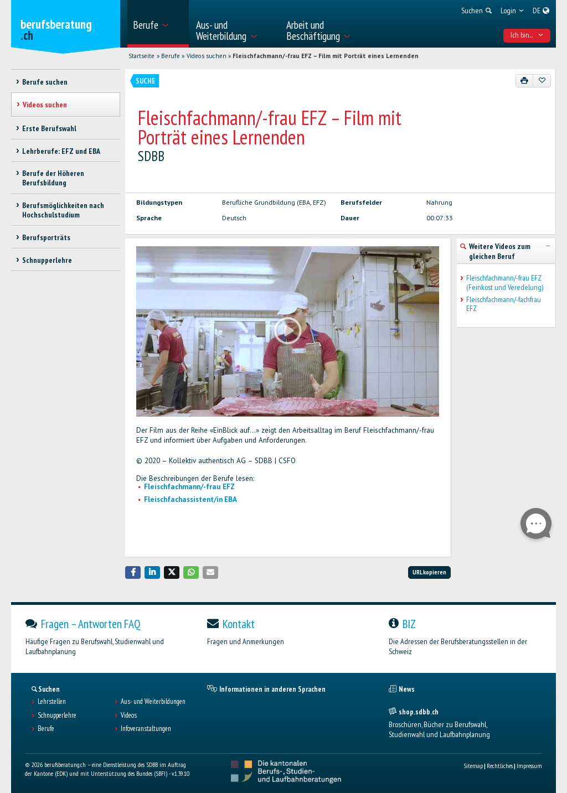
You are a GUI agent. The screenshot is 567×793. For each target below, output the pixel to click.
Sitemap (473, 765)
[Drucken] (524, 81)
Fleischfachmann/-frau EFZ (189, 486)
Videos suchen (206, 56)
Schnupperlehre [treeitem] (47, 260)
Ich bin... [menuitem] (527, 35)
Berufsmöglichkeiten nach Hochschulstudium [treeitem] (63, 210)
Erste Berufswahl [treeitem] (49, 128)
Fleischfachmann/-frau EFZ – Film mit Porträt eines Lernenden (326, 56)
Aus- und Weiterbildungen (153, 701)
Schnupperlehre (57, 715)
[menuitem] (158, 24)
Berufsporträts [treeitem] (46, 237)
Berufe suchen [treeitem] (45, 82)
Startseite (141, 56)
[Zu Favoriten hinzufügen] (541, 81)
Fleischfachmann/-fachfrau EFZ (503, 304)
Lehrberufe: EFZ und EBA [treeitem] (61, 151)
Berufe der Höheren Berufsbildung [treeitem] (53, 178)
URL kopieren (429, 572)
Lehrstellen (52, 701)
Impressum (529, 765)
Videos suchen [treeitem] (45, 105)
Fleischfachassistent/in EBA (190, 499)
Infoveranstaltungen (146, 728)
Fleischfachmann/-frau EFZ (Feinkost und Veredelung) (504, 282)
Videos (129, 715)
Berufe (170, 56)
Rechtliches (500, 765)
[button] (133, 572)
